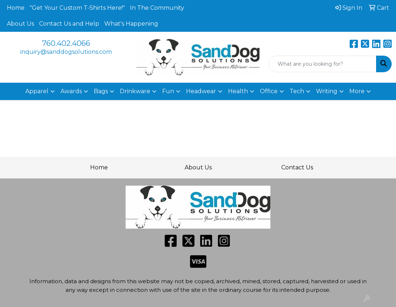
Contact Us (297, 167)
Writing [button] (326, 91)
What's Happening (131, 23)
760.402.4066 (66, 43)
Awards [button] (71, 91)
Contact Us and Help (69, 23)
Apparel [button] (37, 91)
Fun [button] (168, 91)
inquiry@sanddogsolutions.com (66, 51)
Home (16, 7)
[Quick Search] (322, 64)
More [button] (357, 91)
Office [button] (269, 91)
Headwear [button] (201, 91)
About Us (20, 23)
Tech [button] (297, 91)
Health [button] (238, 91)
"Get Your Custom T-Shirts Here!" (77, 7)
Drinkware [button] (135, 91)
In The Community (157, 7)
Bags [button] (101, 91)
